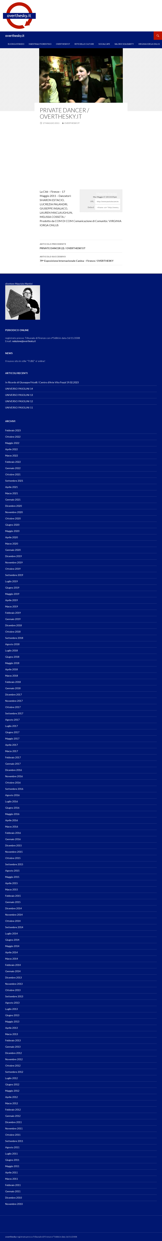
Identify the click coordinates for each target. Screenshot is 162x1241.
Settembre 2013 (14, 996)
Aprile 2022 (11, 449)
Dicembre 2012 (13, 1052)
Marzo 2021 (11, 493)
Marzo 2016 (11, 826)
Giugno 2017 (12, 732)
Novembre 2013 (14, 983)
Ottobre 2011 (13, 1134)
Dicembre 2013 (13, 977)
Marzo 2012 (11, 1103)
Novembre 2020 (14, 512)
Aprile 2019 (11, 600)
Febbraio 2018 (13, 681)
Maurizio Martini (106, 193)
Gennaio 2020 (13, 549)
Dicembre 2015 (13, 845)
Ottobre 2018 (13, 631)
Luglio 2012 (11, 1078)
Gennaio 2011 (13, 1191)
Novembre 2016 (14, 776)
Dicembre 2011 (13, 1122)
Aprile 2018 (11, 669)
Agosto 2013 (12, 1002)
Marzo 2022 (11, 455)
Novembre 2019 (14, 562)
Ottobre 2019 (13, 568)
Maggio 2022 (12, 442)
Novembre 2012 (14, 1059)
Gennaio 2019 (13, 619)
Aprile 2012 (11, 1096)
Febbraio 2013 (13, 1040)
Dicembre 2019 (13, 556)
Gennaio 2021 (13, 499)
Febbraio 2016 (13, 832)
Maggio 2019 (12, 593)
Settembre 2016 (14, 788)
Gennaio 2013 (13, 1046)
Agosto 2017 (12, 719)
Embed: (91, 207)
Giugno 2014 (12, 939)
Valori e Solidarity (124, 44)
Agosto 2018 (12, 644)
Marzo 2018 (11, 675)
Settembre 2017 (14, 713)
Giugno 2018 (12, 656)
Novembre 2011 (14, 1128)
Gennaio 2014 (13, 971)
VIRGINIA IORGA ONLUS (149, 44)
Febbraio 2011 (13, 1185)
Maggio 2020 (12, 530)
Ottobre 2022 (13, 436)
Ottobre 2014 (13, 920)
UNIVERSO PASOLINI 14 (19, 388)
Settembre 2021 (14, 480)
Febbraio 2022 (13, 461)
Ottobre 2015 (13, 858)
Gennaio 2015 (13, 902)
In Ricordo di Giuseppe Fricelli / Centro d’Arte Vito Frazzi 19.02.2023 (42, 382)
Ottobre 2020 (13, 518)
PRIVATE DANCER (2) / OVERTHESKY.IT (81, 246)
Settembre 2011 (14, 1141)
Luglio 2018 (11, 650)
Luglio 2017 (11, 725)
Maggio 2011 (12, 1166)
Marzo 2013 (11, 1034)
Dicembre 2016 (13, 769)
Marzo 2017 (11, 751)
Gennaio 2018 (13, 688)
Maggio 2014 (12, 946)
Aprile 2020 (11, 537)
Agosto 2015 (12, 870)
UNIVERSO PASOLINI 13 (19, 394)
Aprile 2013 (11, 1027)
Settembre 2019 (14, 575)
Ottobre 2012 (13, 1065)
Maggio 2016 (12, 813)
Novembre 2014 (14, 914)
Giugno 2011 (12, 1159)
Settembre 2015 (14, 864)
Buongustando (16, 44)
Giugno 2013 (12, 1015)
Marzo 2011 (11, 1178)
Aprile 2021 (11, 486)
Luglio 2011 (11, 1153)
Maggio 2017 (12, 738)
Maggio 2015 (12, 876)
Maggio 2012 (12, 1090)
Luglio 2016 (11, 801)
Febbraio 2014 (13, 964)
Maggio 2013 (12, 1021)
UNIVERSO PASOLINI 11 (19, 407)
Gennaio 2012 (13, 1115)
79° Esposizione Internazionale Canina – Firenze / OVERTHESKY (81, 258)
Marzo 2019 (11, 606)
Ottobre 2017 (13, 707)
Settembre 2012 (14, 1071)
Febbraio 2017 (13, 757)
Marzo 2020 (11, 543)
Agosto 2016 (12, 795)
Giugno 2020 (12, 524)
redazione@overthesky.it (24, 341)
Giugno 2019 (12, 587)
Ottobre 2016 (13, 782)
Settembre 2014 (14, 927)
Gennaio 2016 (13, 839)
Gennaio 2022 (13, 468)
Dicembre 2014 (13, 908)
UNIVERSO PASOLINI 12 (19, 401)
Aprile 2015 (11, 883)
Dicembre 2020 (13, 505)
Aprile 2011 (11, 1172)
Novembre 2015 (14, 851)
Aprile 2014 (11, 952)
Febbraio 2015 (13, 895)
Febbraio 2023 (13, 430)
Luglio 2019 (11, 581)
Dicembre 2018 (13, 625)
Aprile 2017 (11, 744)
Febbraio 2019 (13, 612)
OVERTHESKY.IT (63, 44)
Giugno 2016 (12, 807)
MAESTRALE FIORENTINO (40, 44)
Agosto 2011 (12, 1147)
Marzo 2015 (11, 889)
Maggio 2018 (12, 663)
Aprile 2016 (11, 820)
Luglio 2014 (11, 933)
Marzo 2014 (11, 958)
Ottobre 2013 (13, 990)
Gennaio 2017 (13, 763)
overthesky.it (14, 36)
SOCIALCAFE (104, 44)
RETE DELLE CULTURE (84, 44)
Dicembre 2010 (13, 1197)
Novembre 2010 (14, 1203)
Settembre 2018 (14, 637)
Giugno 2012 (12, 1084)
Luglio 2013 (11, 1008)
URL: (92, 201)
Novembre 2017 (14, 700)
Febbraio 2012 (13, 1109)
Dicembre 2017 (13, 694)
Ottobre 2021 (13, 474)
